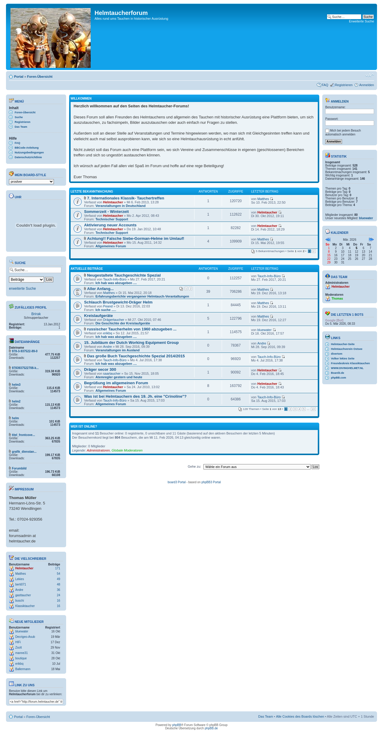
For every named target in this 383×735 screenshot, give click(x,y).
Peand (108, 306)
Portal (18, 76)
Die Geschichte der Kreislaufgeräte (122, 323)
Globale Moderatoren (127, 450)
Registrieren (343, 85)
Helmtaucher (24, 568)
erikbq (19, 663)
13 (313, 409)
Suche (19, 117)
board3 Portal (177, 482)
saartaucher (112, 373)
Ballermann (23, 669)
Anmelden (366, 85)
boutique (21, 658)
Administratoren (98, 450)
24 (58, 595)
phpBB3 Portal (211, 482)
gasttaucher (23, 595)
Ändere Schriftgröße (369, 75)
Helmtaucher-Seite (343, 344)
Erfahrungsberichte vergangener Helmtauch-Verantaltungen (142, 296)
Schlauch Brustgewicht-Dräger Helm (118, 302)
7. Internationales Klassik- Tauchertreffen (125, 198)
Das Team (21, 126)
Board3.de (337, 372)
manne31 (21, 653)
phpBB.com (338, 377)
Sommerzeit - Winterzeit (106, 211)
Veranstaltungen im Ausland (117, 350)
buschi (19, 600)
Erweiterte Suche (361, 21)
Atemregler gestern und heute (118, 377)
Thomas (337, 298)
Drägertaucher (113, 319)
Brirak (36, 314)
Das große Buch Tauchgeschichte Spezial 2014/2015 (136, 356)
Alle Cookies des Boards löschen (300, 716)
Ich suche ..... (105, 310)
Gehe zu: (194, 466)
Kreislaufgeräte (98, 315)
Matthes (20, 573)
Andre (19, 589)
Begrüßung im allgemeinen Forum (116, 383)
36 (58, 589)
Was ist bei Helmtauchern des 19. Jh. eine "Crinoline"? (135, 396)
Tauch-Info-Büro (115, 279)
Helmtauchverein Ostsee (346, 348)
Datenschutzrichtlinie (28, 157)
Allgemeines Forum (110, 246)
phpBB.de (211, 728)
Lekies (19, 579)
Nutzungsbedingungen (29, 152)
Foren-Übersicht (39, 76)
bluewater (21, 631)
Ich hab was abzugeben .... (116, 283)
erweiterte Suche (22, 288)
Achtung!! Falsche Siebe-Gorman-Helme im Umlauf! (135, 238)
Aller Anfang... (100, 288)
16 (58, 600)
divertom (336, 353)
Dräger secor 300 (100, 369)
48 (58, 584)
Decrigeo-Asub (25, 636)
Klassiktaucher (25, 606)
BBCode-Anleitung (27, 147)
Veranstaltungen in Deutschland (120, 206)
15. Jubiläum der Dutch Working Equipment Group (131, 342)
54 (58, 573)
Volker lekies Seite (342, 358)
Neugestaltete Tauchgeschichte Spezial (124, 275)
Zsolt (18, 647)
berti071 (20, 584)
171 (57, 568)
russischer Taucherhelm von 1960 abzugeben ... (132, 329)
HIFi (18, 642)
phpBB (176, 725)
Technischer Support (111, 219)
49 (58, 579)
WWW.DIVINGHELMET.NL (347, 368)
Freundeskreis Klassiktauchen (350, 363)
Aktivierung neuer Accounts (110, 225)
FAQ (325, 85)
